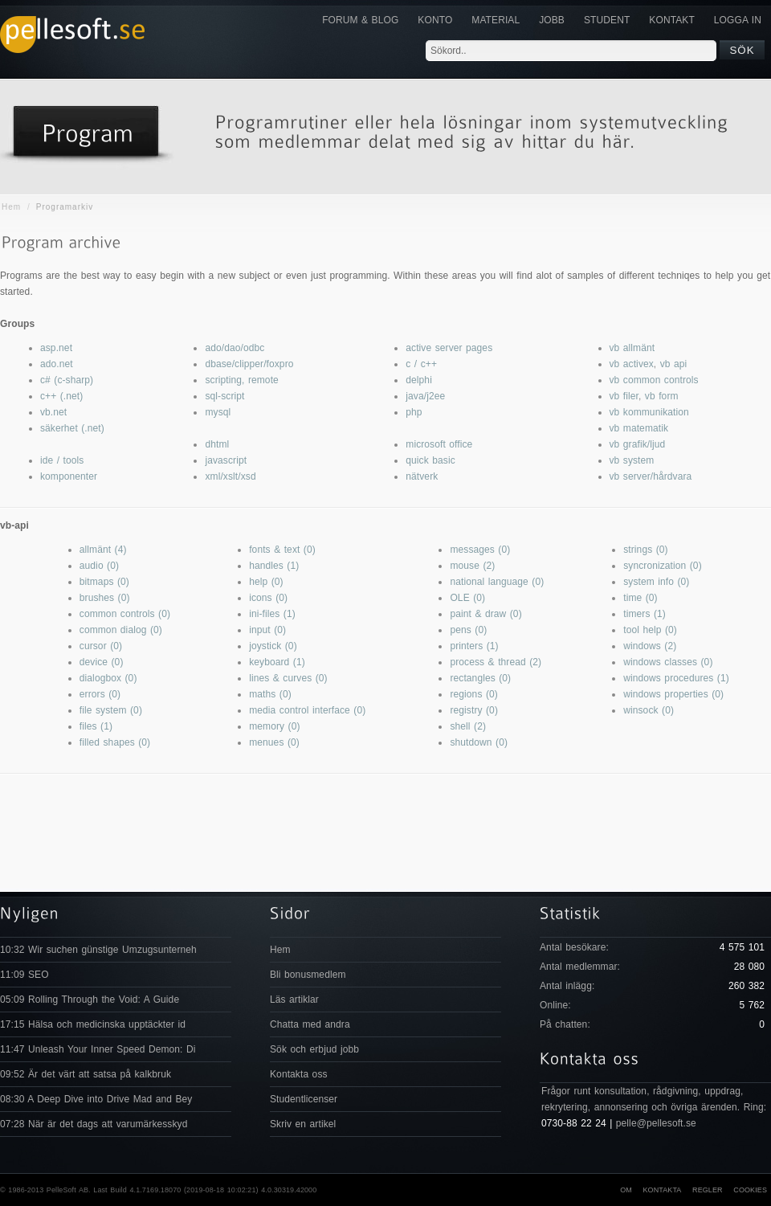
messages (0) (480, 549)
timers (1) (644, 613)
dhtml (217, 444)
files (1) (96, 726)
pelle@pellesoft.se (656, 1123)
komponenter (68, 476)
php (414, 412)
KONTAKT (671, 20)
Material (495, 20)
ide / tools (62, 460)
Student (607, 20)
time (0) (640, 597)
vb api (673, 364)
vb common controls (654, 380)
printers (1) (474, 646)
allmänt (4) (103, 549)
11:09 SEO (24, 974)
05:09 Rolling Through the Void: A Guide (89, 999)
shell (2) (468, 726)
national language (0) (497, 581)
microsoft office (439, 444)
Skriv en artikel (303, 1124)
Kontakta (661, 1190)
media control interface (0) (307, 710)
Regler (707, 1190)
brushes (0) (105, 597)
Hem (11, 206)
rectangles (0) (480, 678)
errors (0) (100, 694)
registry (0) (474, 710)
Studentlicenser (303, 1099)
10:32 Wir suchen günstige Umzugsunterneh (98, 949)
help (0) (266, 581)
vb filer (624, 396)
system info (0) (656, 581)
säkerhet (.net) (72, 428)
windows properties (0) (673, 694)
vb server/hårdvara (651, 476)
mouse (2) (472, 565)
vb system (632, 460)
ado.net (56, 364)
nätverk (422, 476)
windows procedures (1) (676, 678)
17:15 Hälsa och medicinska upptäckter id (93, 1024)
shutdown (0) (479, 742)
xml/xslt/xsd (230, 476)
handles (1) (274, 565)
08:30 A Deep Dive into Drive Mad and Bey (96, 1099)
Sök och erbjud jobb (314, 1049)
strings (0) (645, 549)
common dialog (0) (121, 630)
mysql (217, 412)
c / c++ (421, 364)
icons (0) (268, 597)
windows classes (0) (667, 662)
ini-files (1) (272, 613)
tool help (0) (650, 630)
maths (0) (270, 694)
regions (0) (473, 694)
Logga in (737, 20)
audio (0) (99, 565)
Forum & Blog (360, 20)
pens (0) (468, 630)
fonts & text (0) (282, 549)
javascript (226, 460)
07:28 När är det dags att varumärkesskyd (93, 1124)
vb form (662, 396)
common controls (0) (125, 613)
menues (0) (274, 742)
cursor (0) (101, 646)
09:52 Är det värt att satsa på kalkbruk (85, 1074)
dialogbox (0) (108, 678)
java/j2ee (425, 396)
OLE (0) (467, 597)
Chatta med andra (310, 1024)
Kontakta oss (299, 1074)
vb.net (53, 412)
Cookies (750, 1190)
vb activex (632, 364)
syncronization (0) (662, 565)
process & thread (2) (495, 662)
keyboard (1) (277, 662)
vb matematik (639, 428)
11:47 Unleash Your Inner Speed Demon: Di (98, 1049)
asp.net (56, 348)
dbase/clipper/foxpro (249, 364)
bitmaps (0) (104, 581)
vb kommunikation (649, 412)
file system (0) (111, 710)
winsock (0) (648, 710)
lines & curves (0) (288, 678)
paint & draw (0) (485, 613)
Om (626, 1190)
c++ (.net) (61, 396)
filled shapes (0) (115, 742)
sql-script (224, 396)
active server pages (449, 348)
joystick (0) (273, 646)
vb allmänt (632, 348)
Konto (435, 20)
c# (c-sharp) (66, 380)
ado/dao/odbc (234, 348)
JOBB (552, 20)
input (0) (267, 630)
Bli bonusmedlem (308, 974)
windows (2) (649, 646)
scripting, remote (241, 380)
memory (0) (274, 726)
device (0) (102, 662)
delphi (419, 380)
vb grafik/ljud (638, 444)
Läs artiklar (294, 999)
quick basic (430, 460)
